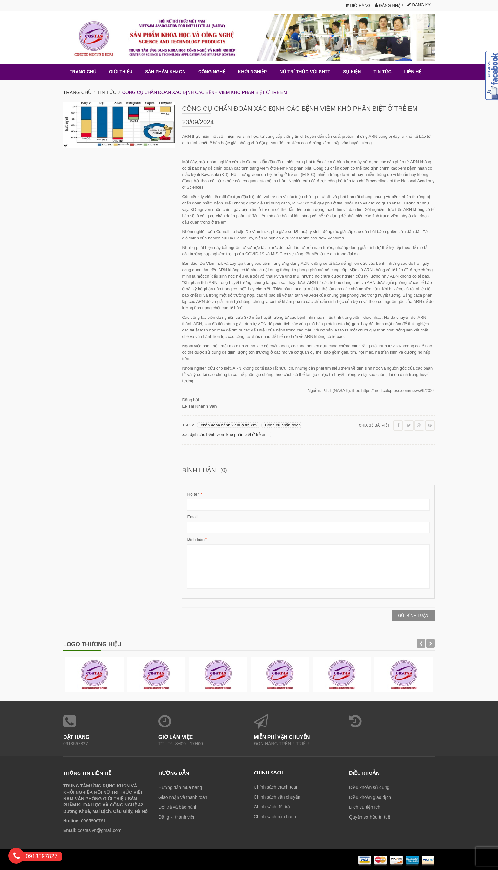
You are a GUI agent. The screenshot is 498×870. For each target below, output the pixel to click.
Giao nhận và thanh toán (182, 797)
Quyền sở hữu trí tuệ (369, 817)
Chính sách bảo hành (275, 816)
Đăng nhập (389, 5)
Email (192, 516)
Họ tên (193, 494)
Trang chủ (77, 92)
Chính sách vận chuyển (277, 797)
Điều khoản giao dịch (370, 797)
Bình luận (196, 539)
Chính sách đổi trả (272, 806)
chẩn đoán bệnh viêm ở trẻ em (229, 425)
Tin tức (106, 92)
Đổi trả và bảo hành (178, 807)
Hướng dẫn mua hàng (180, 787)
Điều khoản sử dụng (369, 787)
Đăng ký (419, 5)
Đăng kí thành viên (177, 817)
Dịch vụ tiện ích (364, 807)
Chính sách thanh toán (276, 787)
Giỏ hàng (358, 5)
